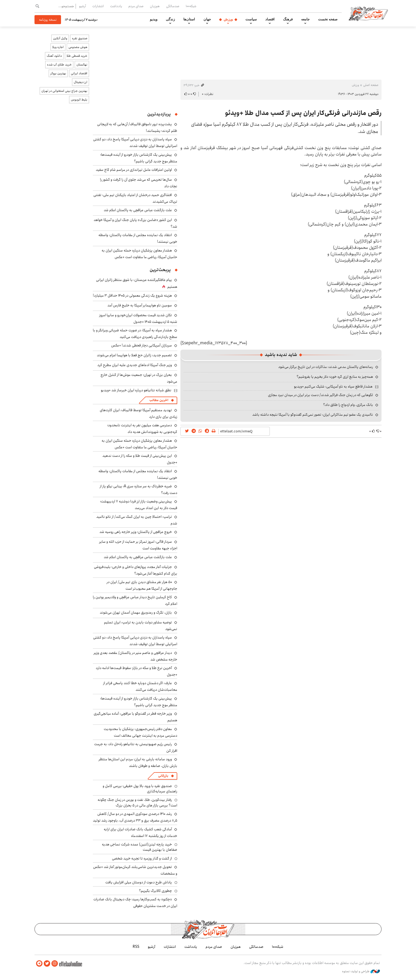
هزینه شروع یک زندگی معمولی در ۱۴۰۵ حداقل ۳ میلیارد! (132, 295)
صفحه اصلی (370, 85)
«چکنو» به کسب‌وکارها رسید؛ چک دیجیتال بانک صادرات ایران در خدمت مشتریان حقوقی (135, 902)
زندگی (170, 19)
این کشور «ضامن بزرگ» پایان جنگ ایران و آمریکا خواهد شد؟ (135, 223)
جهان (207, 19)
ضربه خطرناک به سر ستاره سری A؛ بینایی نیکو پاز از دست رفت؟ (138, 489)
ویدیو (153, 19)
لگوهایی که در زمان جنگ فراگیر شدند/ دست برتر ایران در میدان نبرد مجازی (320, 395)
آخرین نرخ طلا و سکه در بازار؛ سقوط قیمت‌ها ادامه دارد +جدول (136, 671)
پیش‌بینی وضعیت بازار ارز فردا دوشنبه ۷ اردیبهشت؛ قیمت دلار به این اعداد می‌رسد (138, 504)
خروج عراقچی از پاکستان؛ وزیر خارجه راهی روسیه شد (135, 532)
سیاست (251, 19)
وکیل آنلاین (60, 38)
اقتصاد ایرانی (79, 73)
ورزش (228, 19)
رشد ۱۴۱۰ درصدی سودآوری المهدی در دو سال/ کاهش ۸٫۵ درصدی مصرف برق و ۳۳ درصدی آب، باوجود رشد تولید (135, 817)
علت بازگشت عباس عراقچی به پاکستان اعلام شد (138, 210)
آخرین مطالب (158, 400)
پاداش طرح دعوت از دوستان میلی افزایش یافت (138, 882)
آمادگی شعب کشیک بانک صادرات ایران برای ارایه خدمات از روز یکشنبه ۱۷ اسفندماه (140, 832)
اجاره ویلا (58, 47)
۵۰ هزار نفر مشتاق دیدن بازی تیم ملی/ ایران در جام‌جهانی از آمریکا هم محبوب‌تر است (142, 585)
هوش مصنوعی (77, 47)
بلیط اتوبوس (79, 99)
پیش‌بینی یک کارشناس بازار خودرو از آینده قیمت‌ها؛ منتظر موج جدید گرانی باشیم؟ (138, 158)
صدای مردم (136, 6)
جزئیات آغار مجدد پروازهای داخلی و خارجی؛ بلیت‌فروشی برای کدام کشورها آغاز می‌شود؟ (135, 570)
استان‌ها (189, 19)
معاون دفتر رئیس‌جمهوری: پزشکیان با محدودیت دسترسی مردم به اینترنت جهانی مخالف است (140, 732)
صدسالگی (172, 6)
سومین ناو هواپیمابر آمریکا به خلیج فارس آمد (139, 305)
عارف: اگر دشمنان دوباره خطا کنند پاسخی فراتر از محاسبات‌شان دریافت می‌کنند (140, 686)
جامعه (305, 19)
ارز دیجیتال (80, 82)
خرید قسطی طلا (77, 55)
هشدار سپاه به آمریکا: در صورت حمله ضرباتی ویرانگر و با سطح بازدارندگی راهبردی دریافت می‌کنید (135, 333)
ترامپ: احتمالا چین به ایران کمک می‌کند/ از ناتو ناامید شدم (136, 520)
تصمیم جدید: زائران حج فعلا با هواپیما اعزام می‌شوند (134, 355)
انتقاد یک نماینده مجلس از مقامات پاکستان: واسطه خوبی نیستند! (137, 474)
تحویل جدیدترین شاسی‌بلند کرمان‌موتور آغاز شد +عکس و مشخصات (135, 870)
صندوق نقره (79, 38)
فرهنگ (288, 19)
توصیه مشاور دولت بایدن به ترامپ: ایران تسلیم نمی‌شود (140, 625)
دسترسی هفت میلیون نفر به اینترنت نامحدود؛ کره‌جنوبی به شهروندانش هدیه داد (142, 428)
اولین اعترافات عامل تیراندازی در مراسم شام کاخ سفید (134, 170)
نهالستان (81, 64)
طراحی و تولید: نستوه (361, 971)
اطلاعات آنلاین (368, 13)
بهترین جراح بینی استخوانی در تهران (64, 90)
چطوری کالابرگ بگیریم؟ (155, 891)
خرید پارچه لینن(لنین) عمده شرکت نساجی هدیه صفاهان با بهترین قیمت (139, 847)
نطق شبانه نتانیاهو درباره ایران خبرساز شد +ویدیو (136, 390)
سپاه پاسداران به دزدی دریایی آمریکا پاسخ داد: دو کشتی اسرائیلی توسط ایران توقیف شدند (135, 142)
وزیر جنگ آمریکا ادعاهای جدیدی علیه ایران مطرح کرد (134, 365)
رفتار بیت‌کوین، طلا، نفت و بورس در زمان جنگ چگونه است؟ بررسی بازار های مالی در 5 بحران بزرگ (137, 802)
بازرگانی (163, 775)
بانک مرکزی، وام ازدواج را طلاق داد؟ (348, 405)
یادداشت (116, 6)
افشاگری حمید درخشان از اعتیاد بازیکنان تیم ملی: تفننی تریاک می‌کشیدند (135, 198)
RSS (136, 947)
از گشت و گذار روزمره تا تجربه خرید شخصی (142, 858)
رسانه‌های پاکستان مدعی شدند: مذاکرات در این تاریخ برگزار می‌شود (325, 367)
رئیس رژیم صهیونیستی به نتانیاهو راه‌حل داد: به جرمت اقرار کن (135, 747)
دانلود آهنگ (54, 55)
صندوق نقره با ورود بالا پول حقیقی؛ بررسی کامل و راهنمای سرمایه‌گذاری (140, 788)
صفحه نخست (327, 19)
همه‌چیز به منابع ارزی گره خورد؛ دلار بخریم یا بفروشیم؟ (335, 377)
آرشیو (82, 6)
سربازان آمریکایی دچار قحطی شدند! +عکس (141, 345)
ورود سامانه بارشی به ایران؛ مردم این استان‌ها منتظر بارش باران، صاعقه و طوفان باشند (138, 762)
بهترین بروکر (58, 73)
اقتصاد (270, 19)
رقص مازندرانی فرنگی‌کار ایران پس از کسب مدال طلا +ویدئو (303, 113)
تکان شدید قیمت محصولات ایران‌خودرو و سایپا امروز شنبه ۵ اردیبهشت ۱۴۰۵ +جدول (138, 318)
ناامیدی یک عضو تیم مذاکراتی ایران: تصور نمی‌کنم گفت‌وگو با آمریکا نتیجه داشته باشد (312, 415)
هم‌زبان (155, 6)
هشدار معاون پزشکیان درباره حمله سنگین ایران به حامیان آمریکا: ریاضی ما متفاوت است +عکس (139, 253)
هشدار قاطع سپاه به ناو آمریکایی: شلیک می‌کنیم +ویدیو (333, 386)
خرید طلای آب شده (59, 64)
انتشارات (98, 6)
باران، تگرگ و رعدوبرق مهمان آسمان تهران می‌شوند (136, 612)
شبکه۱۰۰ (191, 6)
